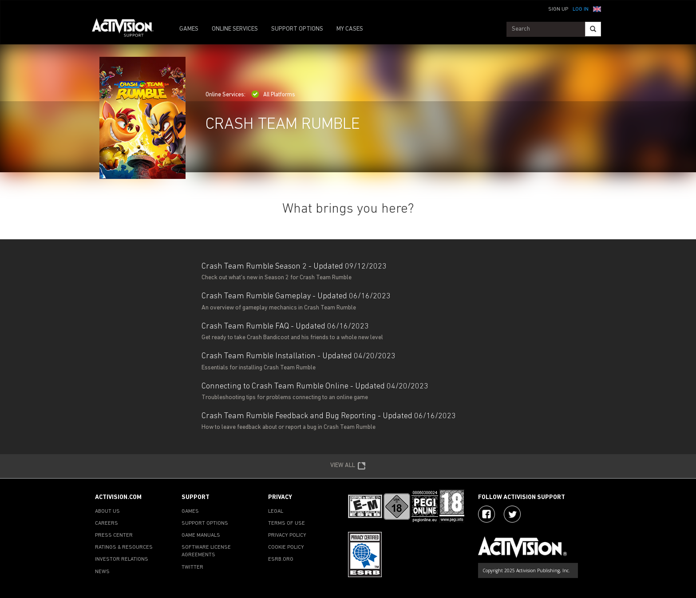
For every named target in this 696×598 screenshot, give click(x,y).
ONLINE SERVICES (235, 29)
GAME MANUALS (201, 535)
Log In (581, 9)
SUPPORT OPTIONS (297, 29)
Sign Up (558, 9)
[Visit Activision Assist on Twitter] (512, 514)
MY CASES (349, 29)
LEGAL (275, 511)
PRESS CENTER (114, 535)
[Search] (593, 29)
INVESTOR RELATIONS (121, 559)
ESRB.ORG (280, 559)
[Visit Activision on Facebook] (486, 514)
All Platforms (273, 95)
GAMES (188, 29)
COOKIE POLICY (286, 547)
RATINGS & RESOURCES (124, 547)
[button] (597, 8)
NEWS (102, 571)
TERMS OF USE (286, 523)
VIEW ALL (348, 466)
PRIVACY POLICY (287, 535)
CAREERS (106, 523)
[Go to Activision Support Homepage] (127, 29)
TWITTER (192, 567)
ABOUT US (107, 511)
